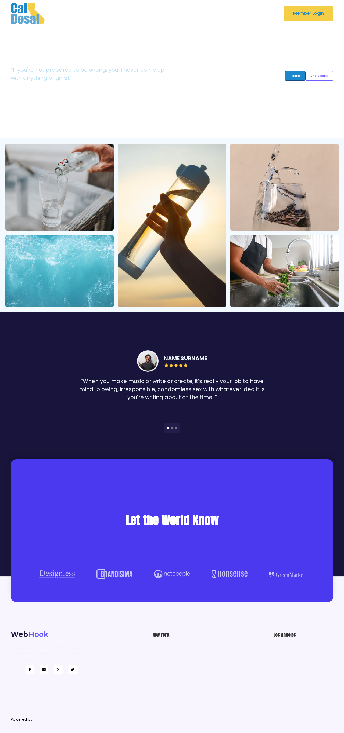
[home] (28, 13)
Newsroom (180, 13)
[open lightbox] (59, 187)
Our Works (319, 76)
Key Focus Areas (143, 13)
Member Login (308, 13)
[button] (215, 13)
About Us (108, 13)
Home (295, 76)
